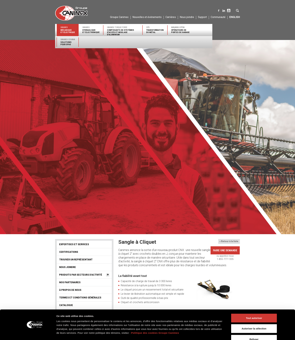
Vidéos (63, 313)
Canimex (67, 29)
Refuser (254, 274)
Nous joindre (187, 17)
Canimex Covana (67, 42)
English (234, 17)
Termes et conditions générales (80, 297)
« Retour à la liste (228, 241)
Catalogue (66, 305)
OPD (155, 29)
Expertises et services (74, 244)
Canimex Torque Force (123, 31)
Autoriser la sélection (254, 263)
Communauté (218, 17)
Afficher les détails (192, 278)
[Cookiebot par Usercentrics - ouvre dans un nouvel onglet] (35, 278)
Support (202, 17)
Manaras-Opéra (180, 29)
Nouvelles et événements (147, 17)
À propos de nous (70, 290)
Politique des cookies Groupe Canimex (155, 268)
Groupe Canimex (119, 17)
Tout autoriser (254, 253)
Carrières (170, 17)
